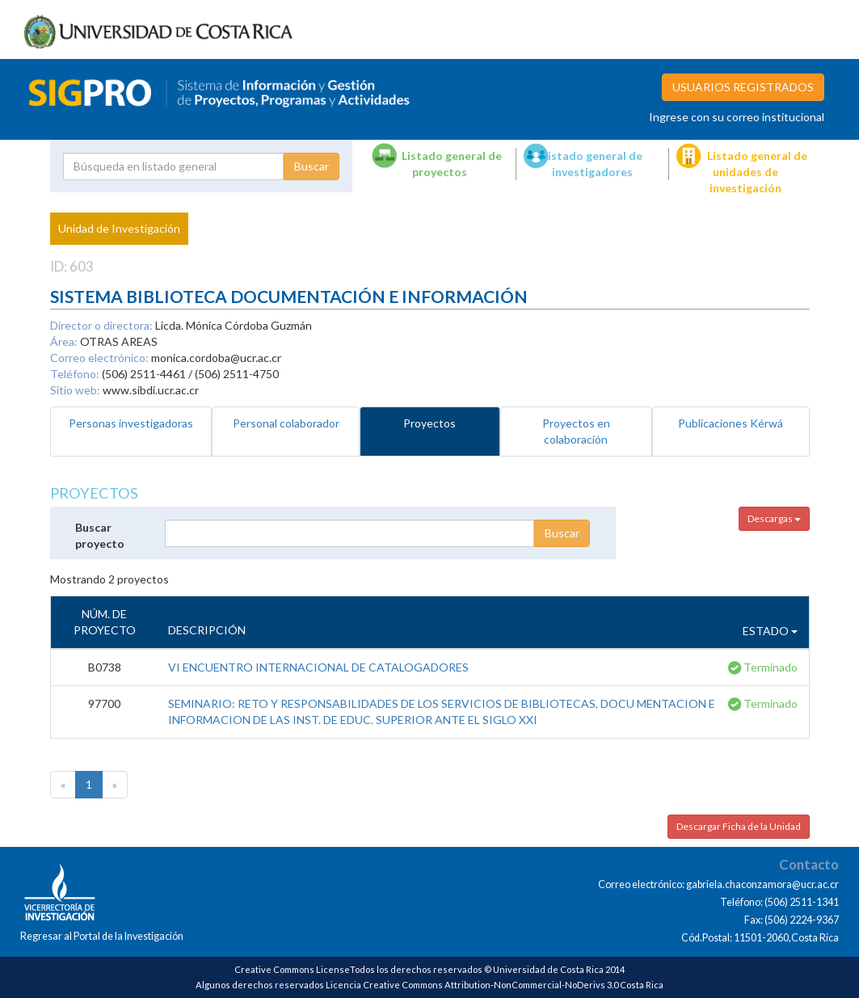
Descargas (774, 518)
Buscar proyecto (99, 535)
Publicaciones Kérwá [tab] (730, 423)
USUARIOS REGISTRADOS (743, 87)
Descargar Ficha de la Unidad (738, 826)
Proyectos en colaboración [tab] (576, 431)
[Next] (115, 784)
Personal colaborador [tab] (286, 423)
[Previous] (63, 784)
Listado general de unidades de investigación (757, 172)
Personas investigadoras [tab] (131, 423)
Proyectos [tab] (429, 423)
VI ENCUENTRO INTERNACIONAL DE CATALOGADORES (318, 667)
